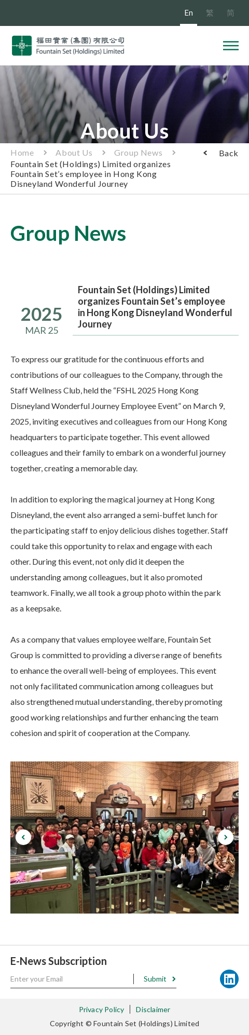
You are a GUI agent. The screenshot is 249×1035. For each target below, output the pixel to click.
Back (229, 153)
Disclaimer (153, 1009)
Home (22, 152)
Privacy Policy (102, 1009)
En (188, 12)
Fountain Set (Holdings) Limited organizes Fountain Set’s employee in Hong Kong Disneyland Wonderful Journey (90, 173)
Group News (138, 152)
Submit (155, 978)
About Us (74, 152)
